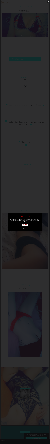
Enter (25, 224)
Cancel (25, 228)
